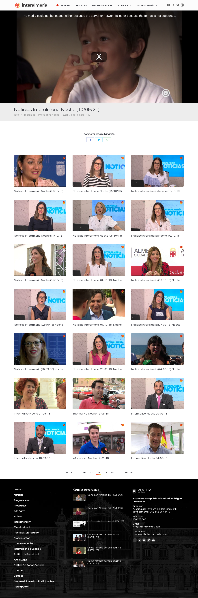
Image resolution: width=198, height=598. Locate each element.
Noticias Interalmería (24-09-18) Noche (155, 369)
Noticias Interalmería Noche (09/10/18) (155, 235)
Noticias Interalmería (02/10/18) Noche (38, 324)
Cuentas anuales (23, 543)
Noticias (18, 495)
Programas (29, 115)
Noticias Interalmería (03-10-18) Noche (155, 280)
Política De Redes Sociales (29, 565)
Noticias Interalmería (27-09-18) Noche (155, 324)
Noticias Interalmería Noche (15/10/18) (97, 191)
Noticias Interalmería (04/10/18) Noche (97, 280)
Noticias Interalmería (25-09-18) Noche (97, 369)
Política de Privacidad (26, 554)
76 (84, 472)
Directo (18, 489)
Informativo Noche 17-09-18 (91, 458)
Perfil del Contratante (26, 532)
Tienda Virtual (22, 527)
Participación (21, 586)
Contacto (19, 570)
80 (112, 472)
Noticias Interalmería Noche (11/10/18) (38, 235)
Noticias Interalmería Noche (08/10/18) (97, 235)
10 (89, 115)
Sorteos (18, 576)
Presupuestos (22, 538)
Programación (22, 500)
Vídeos (18, 516)
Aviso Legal (20, 559)
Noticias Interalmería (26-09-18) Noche (38, 369)
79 (105, 472)
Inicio (17, 115)
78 (98, 472)
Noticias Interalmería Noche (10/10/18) (155, 191)
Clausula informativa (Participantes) (34, 581)
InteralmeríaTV (22, 522)
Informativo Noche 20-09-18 (149, 413)
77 (91, 472)
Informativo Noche (48, 115)
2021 (65, 115)
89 (126, 472)
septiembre (77, 115)
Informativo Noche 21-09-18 (32, 413)
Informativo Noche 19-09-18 (91, 413)
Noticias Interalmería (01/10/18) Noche (97, 324)
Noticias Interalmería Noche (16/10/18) (38, 191)
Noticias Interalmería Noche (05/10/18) (38, 280)
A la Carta (19, 511)
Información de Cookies (27, 549)
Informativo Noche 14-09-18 (149, 458)
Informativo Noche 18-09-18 (32, 458)
